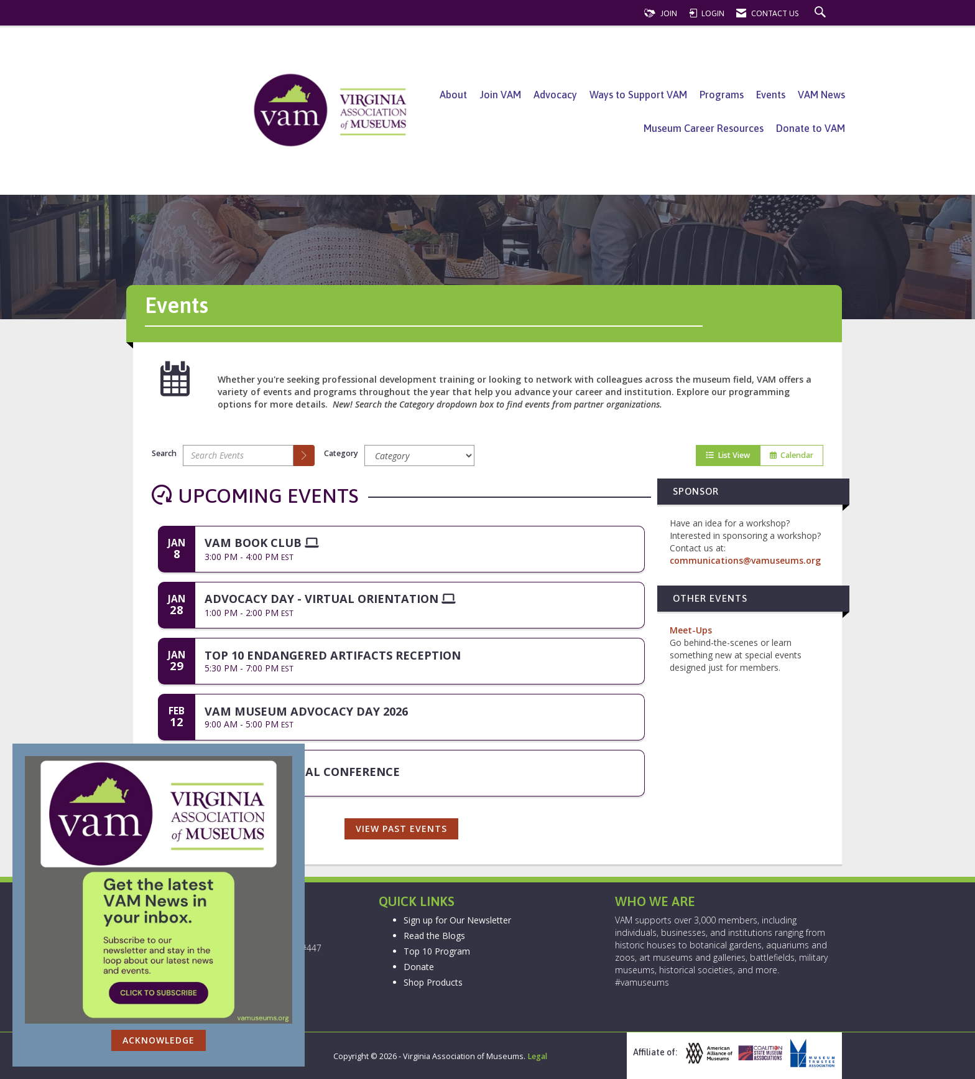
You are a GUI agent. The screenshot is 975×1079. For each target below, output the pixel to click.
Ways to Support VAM (638, 94)
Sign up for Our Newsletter (457, 920)
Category (341, 453)
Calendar (791, 455)
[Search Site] (821, 13)
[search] (304, 455)
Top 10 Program (437, 951)
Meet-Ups (691, 630)
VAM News (821, 94)
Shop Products (433, 982)
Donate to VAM (810, 128)
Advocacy (555, 94)
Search (164, 453)
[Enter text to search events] (238, 455)
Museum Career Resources (704, 128)
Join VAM (500, 94)
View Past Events (401, 828)
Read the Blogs (434, 935)
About (453, 94)
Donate (419, 967)
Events (770, 94)
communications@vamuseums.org (745, 560)
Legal (537, 1056)
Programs (722, 94)
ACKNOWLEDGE (158, 1040)
